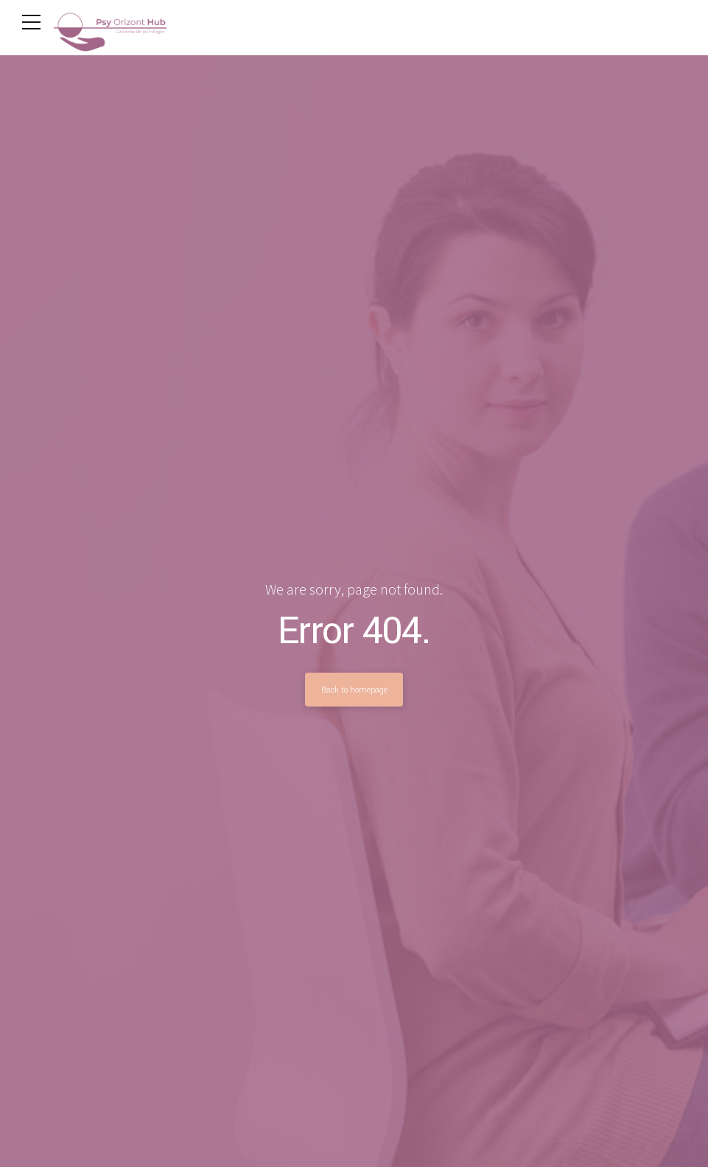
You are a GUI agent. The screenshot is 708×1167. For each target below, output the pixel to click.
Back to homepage (354, 689)
